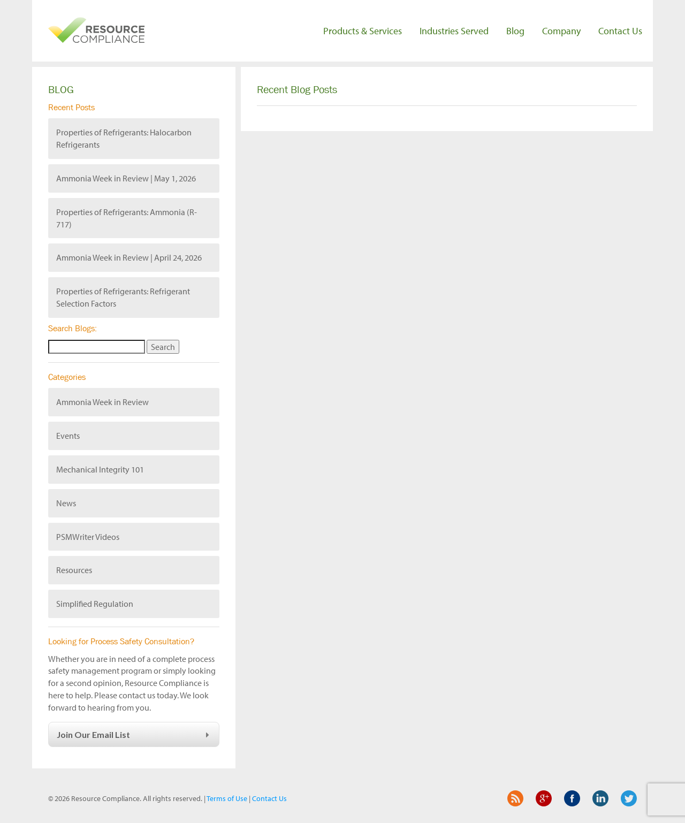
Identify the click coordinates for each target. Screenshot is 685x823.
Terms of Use (227, 798)
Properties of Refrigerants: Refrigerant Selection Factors (123, 297)
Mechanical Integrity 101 (100, 469)
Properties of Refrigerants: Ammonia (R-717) (126, 218)
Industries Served (454, 31)
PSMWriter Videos (87, 536)
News (66, 503)
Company (561, 31)
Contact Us (620, 31)
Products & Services (362, 31)
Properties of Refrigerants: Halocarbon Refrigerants (124, 138)
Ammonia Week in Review (102, 402)
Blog (515, 31)
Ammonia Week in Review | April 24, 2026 (129, 257)
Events (68, 435)
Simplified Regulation (94, 603)
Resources (74, 570)
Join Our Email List (134, 734)
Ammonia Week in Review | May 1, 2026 (126, 178)
